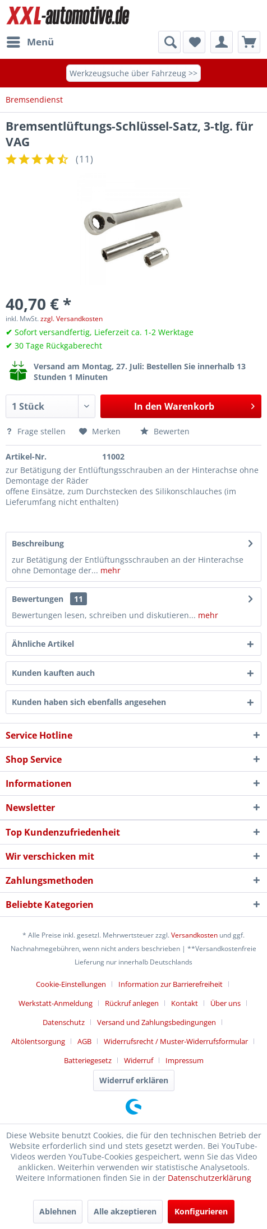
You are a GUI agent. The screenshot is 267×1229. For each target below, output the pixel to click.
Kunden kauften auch (53, 672)
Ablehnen (57, 1211)
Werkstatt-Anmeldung (56, 1003)
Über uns (225, 1003)
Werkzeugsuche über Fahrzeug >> (133, 73)
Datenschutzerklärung (209, 1177)
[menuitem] (29, 42)
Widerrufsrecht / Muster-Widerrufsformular (176, 1041)
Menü (30, 40)
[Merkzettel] (194, 42)
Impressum (184, 1060)
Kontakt (184, 1003)
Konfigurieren (201, 1211)
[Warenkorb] (249, 42)
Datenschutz (64, 1022)
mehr (109, 570)
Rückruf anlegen (132, 1003)
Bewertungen (37, 598)
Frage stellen (37, 431)
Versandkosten (194, 935)
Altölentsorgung (38, 1041)
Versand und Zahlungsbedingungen (156, 1022)
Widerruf (138, 1060)
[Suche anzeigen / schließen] (169, 42)
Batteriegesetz (88, 1060)
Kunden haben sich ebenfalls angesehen (89, 702)
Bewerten (165, 431)
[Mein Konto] (221, 42)
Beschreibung (38, 543)
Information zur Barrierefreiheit (170, 984)
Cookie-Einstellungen (71, 984)
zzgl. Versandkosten (71, 318)
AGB (84, 1041)
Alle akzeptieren (125, 1211)
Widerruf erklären (133, 1080)
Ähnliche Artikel (43, 643)
